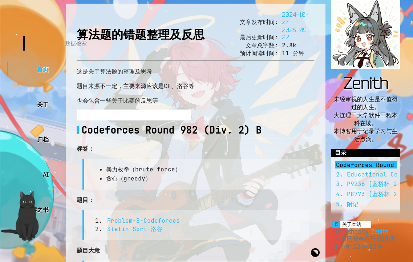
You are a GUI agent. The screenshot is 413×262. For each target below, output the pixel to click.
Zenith (366, 83)
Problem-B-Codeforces (143, 220)
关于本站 (351, 224)
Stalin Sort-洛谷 (134, 229)
